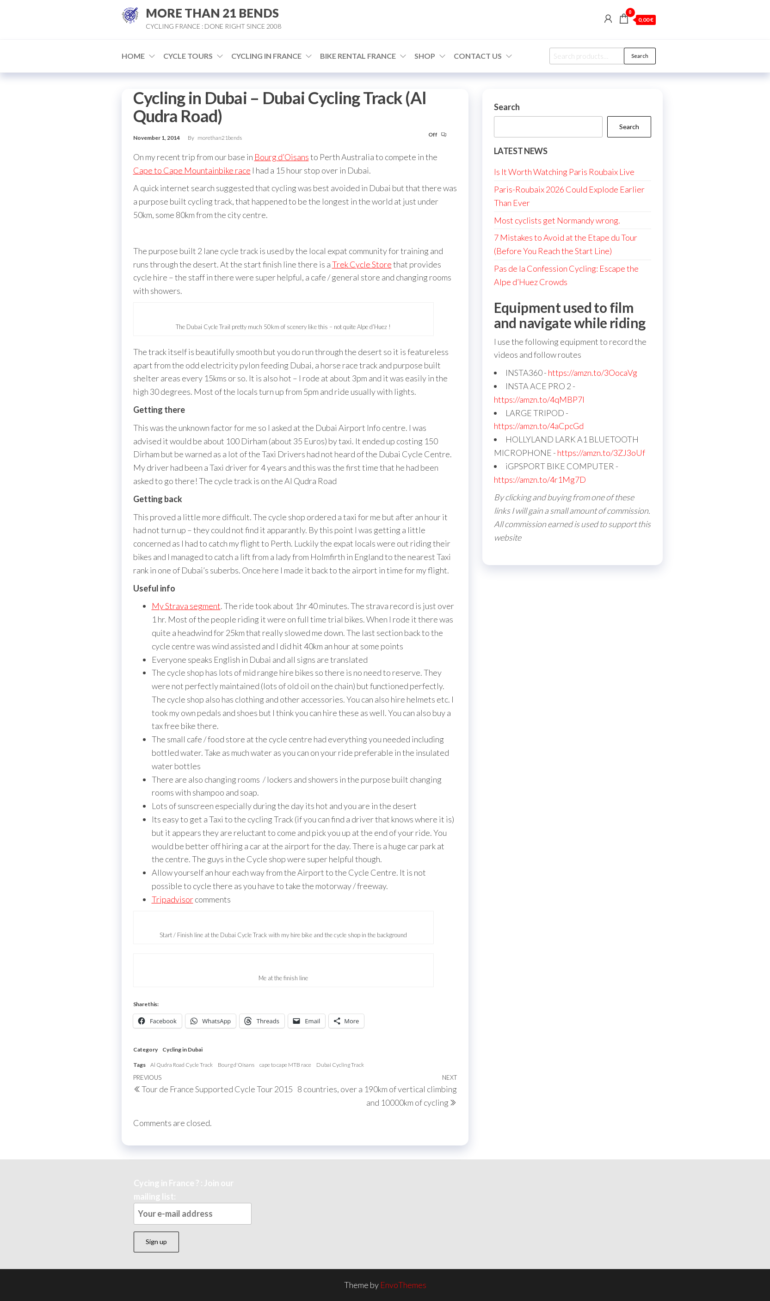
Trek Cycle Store (362, 264)
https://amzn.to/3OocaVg (592, 372)
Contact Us (478, 55)
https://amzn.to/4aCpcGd (539, 426)
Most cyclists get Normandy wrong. (557, 220)
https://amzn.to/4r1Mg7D (540, 479)
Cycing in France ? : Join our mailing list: (193, 1201)
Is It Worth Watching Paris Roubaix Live (564, 172)
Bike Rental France (358, 55)
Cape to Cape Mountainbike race (192, 170)
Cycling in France (266, 55)
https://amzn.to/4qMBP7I (539, 399)
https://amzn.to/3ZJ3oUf (601, 453)
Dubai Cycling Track (340, 1064)
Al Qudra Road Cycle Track (181, 1064)
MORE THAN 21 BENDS (212, 13)
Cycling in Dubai (182, 1049)
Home (133, 55)
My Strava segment (186, 606)
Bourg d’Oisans (281, 157)
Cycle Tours (188, 55)
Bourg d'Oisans (236, 1064)
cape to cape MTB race (285, 1064)
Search (639, 56)
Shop (424, 55)
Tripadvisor (172, 899)
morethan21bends (219, 137)
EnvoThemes (403, 1285)
